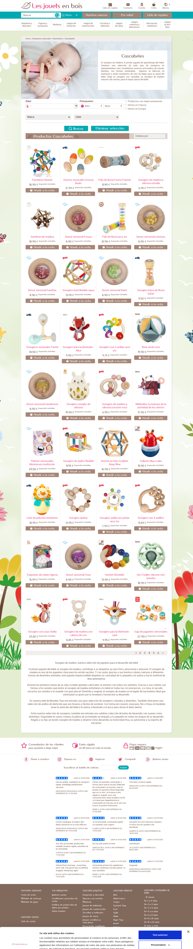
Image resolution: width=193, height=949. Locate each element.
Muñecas (87, 902)
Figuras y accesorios (93, 899)
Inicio (28, 38)
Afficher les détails (50, 943)
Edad (28, 101)
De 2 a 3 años (151, 904)
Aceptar (123, 767)
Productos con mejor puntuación (143, 101)
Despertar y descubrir (41, 38)
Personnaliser (160, 923)
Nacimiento (58, 38)
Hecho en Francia (135, 104)
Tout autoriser (160, 913)
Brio (115, 895)
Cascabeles (70, 38)
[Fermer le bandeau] (188, 910)
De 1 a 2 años (150, 901)
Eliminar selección (110, 128)
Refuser (160, 933)
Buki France (119, 899)
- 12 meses (149, 897)
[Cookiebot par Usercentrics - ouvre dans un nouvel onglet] (19, 943)
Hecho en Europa (135, 108)
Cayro (116, 902)
